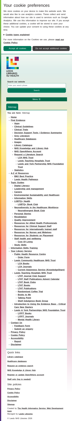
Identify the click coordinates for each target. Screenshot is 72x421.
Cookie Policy (13, 393)
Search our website (16, 82)
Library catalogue (15, 357)
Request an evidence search (20, 366)
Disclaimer (12, 401)
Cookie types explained (18, 35)
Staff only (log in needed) (19, 379)
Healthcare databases (17, 361)
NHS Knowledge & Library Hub (21, 370)
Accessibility (13, 397)
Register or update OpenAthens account (25, 375)
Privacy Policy (13, 389)
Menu (37, 99)
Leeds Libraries (26, 414)
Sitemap (11, 404)
